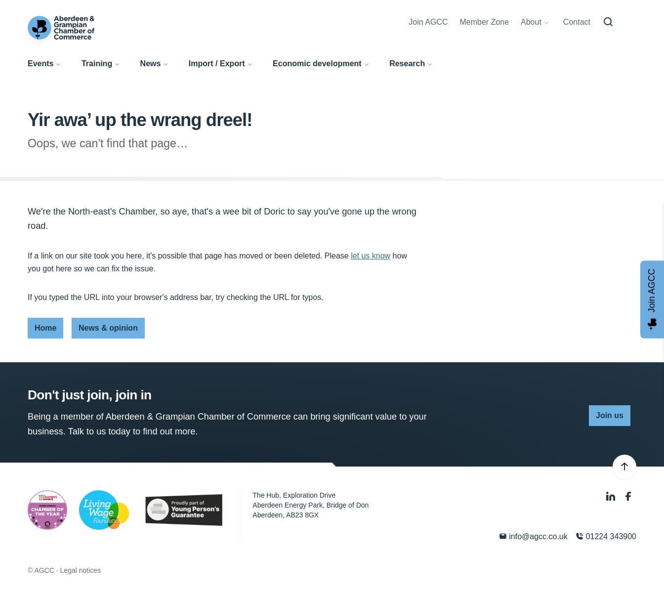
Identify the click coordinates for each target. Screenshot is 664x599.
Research (407, 63)
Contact (576, 22)
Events (40, 63)
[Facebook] (628, 496)
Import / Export (217, 63)
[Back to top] (624, 467)
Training (97, 63)
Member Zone (484, 22)
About (531, 22)
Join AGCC (428, 22)
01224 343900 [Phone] (606, 536)
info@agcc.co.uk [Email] (533, 536)
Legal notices (80, 570)
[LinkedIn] (612, 496)
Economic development (317, 63)
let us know (370, 256)
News (150, 63)
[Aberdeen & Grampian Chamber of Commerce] (61, 28)
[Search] (608, 22)
